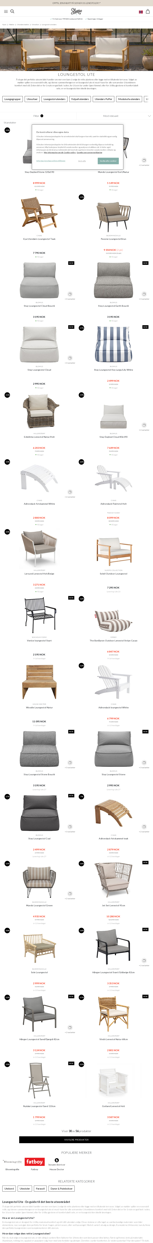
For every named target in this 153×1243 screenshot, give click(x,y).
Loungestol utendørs (49, 24)
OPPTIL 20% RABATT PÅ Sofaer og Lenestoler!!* (76, 3)
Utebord (9, 1188)
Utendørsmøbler (23, 24)
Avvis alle (82, 161)
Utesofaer (35, 24)
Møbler (11, 24)
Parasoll (40, 1188)
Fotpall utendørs (80, 98)
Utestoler (25, 1188)
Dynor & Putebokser (62, 1188)
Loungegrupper (12, 98)
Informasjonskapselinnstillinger (51, 161)
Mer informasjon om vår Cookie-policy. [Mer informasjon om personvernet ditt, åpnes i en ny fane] (60, 152)
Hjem (4, 24)
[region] (77, 147)
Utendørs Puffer (103, 98)
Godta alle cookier (108, 161)
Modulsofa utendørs (129, 98)
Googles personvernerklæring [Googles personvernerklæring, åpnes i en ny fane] (89, 152)
